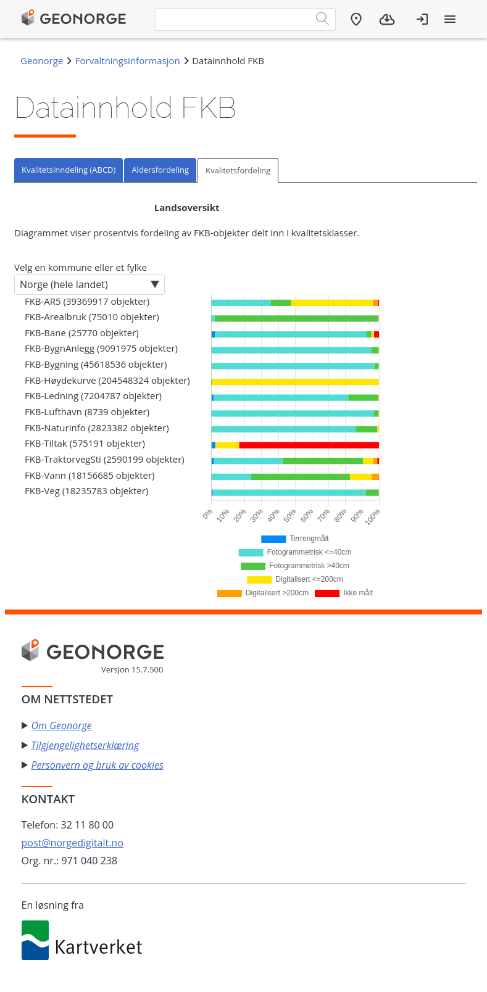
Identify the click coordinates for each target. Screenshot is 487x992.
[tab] (69, 170)
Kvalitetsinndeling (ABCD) (68, 169)
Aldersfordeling (160, 169)
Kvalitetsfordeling (238, 170)
